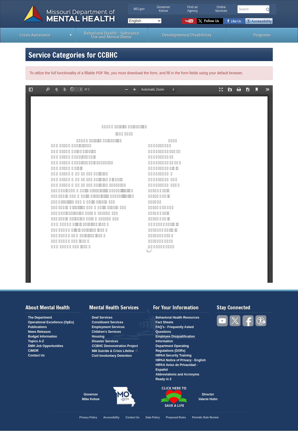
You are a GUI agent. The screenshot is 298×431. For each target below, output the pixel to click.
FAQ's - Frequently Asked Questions (175, 329)
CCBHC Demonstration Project (115, 346)
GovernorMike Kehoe (91, 397)
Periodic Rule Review (205, 417)
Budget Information (42, 336)
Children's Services (106, 332)
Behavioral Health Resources (177, 317)
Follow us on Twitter (210, 21)
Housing (98, 336)
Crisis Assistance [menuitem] (36, 37)
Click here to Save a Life (174, 397)
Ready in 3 (163, 379)
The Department (40, 317)
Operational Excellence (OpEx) (51, 322)
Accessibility (258, 21)
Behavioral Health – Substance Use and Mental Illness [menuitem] (111, 35)
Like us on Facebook (234, 21)
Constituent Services (107, 322)
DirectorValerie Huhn (208, 397)
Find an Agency (192, 9)
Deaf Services (102, 317)
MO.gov (139, 9)
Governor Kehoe (163, 9)
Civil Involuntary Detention (112, 356)
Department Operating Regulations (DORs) (172, 348)
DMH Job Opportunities (45, 346)
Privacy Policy (88, 417)
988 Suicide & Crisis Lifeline (115, 350)
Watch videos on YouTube (189, 21)
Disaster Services (105, 341)
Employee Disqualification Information (175, 339)
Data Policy (152, 417)
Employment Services (108, 327)
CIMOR (33, 351)
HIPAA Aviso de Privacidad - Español (177, 367)
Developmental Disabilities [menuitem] (186, 35)
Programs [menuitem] (262, 35)
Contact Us (36, 355)
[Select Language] (144, 20)
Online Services (221, 9)
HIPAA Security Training (174, 355)
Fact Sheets (164, 322)
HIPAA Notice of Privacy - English (181, 360)
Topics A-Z (36, 341)
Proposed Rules (176, 417)
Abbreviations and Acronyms (177, 374)
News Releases (39, 332)
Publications (37, 327)
